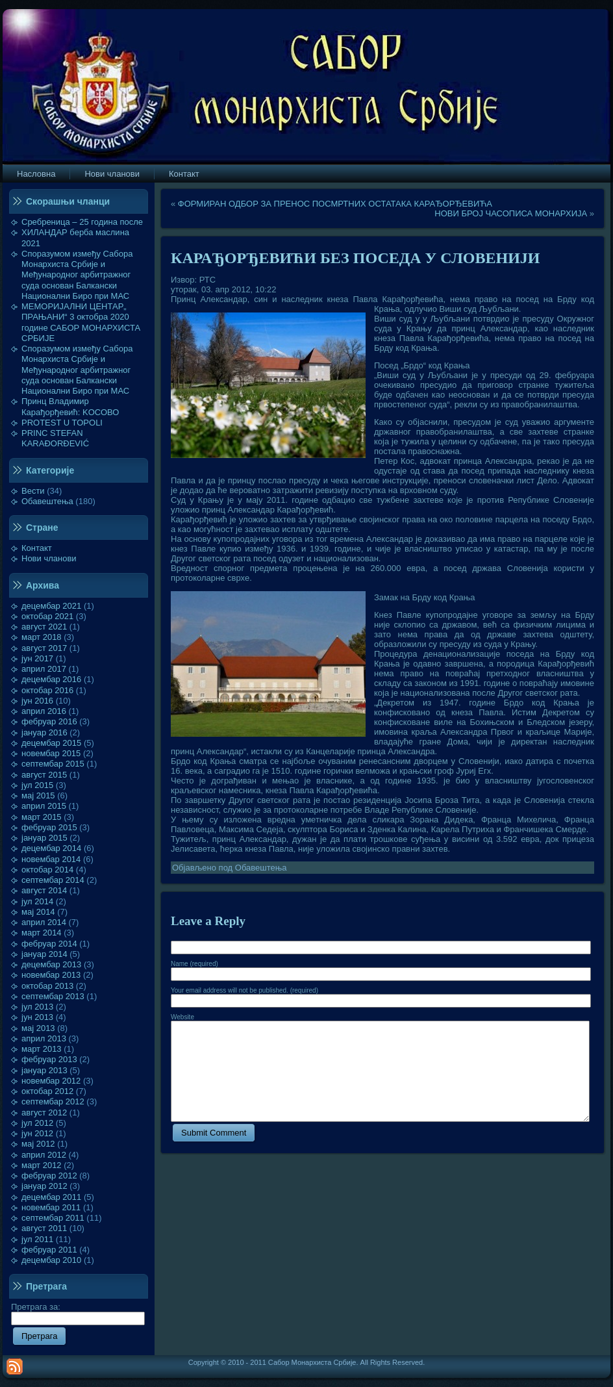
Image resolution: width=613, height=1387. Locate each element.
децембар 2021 (51, 606)
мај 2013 (38, 1028)
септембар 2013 (52, 996)
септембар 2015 (52, 764)
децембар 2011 (51, 1197)
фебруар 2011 (49, 1249)
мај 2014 (38, 912)
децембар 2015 (51, 743)
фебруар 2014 (49, 943)
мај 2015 (38, 795)
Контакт (36, 548)
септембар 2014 (52, 880)
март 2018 (41, 637)
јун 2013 (37, 1017)
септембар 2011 (52, 1218)
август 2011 (44, 1228)
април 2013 (43, 1038)
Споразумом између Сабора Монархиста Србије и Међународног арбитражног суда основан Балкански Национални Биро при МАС (77, 275)
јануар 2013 (44, 1070)
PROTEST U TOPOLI (62, 422)
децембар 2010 (51, 1260)
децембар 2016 (51, 679)
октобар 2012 (47, 1091)
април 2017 (43, 669)
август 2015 (44, 775)
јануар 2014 (44, 954)
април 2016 (43, 711)
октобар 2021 (47, 616)
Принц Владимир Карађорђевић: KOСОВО (70, 406)
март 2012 (41, 1165)
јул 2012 (37, 1123)
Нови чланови (49, 558)
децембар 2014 (51, 848)
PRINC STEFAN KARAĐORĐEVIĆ (55, 438)
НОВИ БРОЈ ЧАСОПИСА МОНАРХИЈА (510, 213)
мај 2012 (38, 1144)
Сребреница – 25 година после (82, 222)
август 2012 (44, 1112)
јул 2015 (37, 785)
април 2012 (43, 1155)
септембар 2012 (52, 1101)
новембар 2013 (51, 975)
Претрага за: (78, 1312)
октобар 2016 (47, 690)
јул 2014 (37, 901)
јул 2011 (37, 1239)
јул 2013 (37, 1007)
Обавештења (47, 501)
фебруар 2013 (49, 1059)
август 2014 (44, 890)
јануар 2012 (44, 1186)
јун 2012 (37, 1133)
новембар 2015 (51, 753)
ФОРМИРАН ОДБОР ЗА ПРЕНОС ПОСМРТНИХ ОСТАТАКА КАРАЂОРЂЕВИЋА (335, 204)
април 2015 (43, 806)
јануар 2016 (44, 732)
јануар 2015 (44, 838)
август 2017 (44, 648)
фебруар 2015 (49, 827)
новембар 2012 (51, 1081)
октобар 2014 (47, 869)
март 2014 (41, 932)
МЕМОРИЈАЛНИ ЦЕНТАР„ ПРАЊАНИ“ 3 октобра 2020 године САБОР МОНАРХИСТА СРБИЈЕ (80, 322)
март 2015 (41, 817)
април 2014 (43, 922)
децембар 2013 (51, 964)
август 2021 (44, 626)
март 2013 (41, 1049)
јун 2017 (37, 658)
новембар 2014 (51, 859)
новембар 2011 (51, 1207)
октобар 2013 (47, 986)
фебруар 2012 (49, 1175)
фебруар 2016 (49, 721)
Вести (33, 491)
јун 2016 (37, 701)
